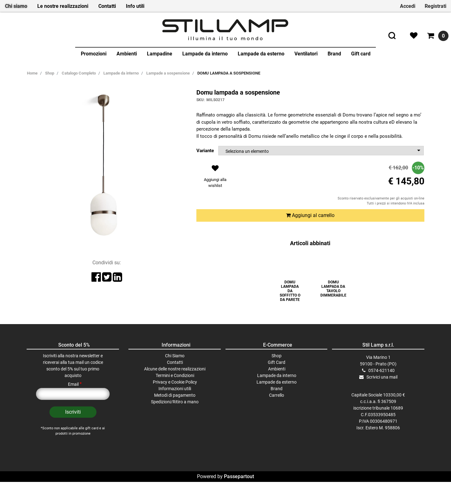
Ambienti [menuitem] (127, 54)
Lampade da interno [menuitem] (205, 54)
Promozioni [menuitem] (93, 54)
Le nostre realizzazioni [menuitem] (62, 6)
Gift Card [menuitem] (276, 376)
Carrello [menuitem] (276, 409)
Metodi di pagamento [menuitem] (174, 409)
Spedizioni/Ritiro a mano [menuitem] (175, 415)
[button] (72, 426)
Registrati (435, 6)
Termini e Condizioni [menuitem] (175, 389)
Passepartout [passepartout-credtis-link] (239, 490)
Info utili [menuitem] (135, 6)
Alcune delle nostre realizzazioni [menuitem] (174, 382)
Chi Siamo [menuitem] (174, 369)
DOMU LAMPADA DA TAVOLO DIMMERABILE (333, 288)
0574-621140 (381, 384)
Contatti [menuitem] (107, 6)
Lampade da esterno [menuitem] (261, 54)
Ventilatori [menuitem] (306, 54)
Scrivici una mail (381, 391)
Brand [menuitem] (334, 54)
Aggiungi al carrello (310, 215)
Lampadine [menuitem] (159, 54)
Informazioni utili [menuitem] (174, 402)
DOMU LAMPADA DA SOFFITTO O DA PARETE (290, 291)
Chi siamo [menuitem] (16, 6)
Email (75, 398)
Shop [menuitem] (277, 369)
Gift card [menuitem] (361, 54)
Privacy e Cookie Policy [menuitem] (175, 396)
